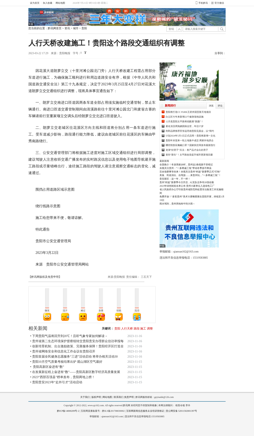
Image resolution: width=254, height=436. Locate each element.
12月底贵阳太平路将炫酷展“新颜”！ (184, 121)
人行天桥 (127, 328)
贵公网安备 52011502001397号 (181, 411)
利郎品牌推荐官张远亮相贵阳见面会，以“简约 (190, 131)
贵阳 (84, 28)
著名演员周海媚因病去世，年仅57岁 (185, 126)
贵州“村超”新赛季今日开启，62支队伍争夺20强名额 (187, 182)
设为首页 (34, 3)
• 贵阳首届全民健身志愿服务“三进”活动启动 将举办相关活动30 (74, 356)
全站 (171, 28)
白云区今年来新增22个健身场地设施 (185, 116)
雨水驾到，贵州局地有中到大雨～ (177, 203)
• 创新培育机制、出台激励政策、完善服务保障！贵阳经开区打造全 (77, 346)
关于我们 (85, 397)
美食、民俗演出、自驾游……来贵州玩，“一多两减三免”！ (190, 175)
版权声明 (96, 397)
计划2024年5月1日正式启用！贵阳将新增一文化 (190, 135)
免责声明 (129, 397)
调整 (150, 328)
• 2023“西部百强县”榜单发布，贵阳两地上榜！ (62, 377)
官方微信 (217, 3)
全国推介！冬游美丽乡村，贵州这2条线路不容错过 (186, 164)
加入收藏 (47, 3)
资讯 (67, 28)
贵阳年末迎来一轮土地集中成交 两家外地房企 (190, 140)
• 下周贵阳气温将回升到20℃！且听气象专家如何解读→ (69, 336)
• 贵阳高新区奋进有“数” (47, 366)
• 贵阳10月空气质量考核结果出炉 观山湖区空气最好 (66, 361)
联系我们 (118, 397)
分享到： (220, 53)
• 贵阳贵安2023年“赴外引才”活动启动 (56, 382)
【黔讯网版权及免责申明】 (45, 276)
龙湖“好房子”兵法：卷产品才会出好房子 (187, 150)
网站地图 (60, 3)
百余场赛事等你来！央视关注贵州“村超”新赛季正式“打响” (190, 171)
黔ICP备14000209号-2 (68, 411)
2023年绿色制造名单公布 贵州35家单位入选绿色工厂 (187, 186)
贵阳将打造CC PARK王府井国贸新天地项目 (188, 112)
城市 (75, 28)
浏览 (211, 105)
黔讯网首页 (55, 28)
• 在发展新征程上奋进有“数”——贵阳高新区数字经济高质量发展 (75, 372)
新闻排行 (170, 105)
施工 (143, 328)
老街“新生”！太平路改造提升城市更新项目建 (189, 154)
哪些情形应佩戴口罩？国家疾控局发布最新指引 (190, 145)
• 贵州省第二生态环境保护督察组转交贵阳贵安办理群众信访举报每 (77, 341)
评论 (220, 105)
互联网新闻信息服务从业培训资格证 (145, 411)
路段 (137, 328)
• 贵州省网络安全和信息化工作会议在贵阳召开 (62, 351)
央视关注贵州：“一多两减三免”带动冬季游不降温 (185, 168)
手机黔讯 (202, 3)
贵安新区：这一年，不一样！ (175, 178)
